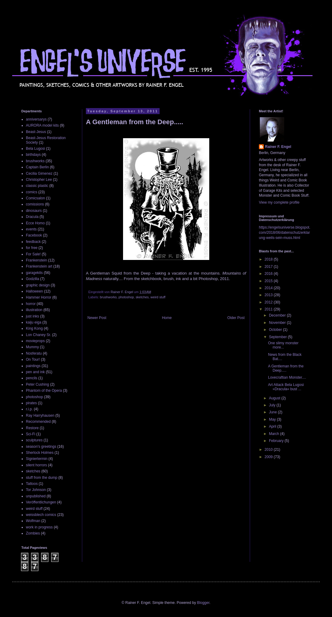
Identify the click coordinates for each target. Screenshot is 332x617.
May (273, 419)
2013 (269, 295)
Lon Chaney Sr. (38, 335)
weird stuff (157, 297)
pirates (31, 403)
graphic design (38, 285)
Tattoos (32, 484)
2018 (269, 259)
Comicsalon (35, 198)
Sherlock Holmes (40, 452)
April (273, 426)
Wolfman (33, 521)
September (278, 337)
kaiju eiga (33, 322)
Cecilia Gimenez (39, 173)
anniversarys (36, 119)
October (276, 330)
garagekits (34, 273)
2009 (269, 457)
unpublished (36, 496)
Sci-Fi (30, 434)
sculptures (34, 440)
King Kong (34, 328)
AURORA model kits (42, 125)
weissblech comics (41, 515)
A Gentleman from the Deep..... (286, 368)
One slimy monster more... (283, 345)
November (278, 323)
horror (31, 304)
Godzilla (32, 279)
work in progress (39, 527)
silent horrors (36, 465)
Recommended (38, 421)
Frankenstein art (39, 266)
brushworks (108, 297)
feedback (33, 242)
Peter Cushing (37, 384)
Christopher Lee (39, 179)
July (273, 405)
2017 (269, 267)
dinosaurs (34, 211)
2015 (269, 281)
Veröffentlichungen (41, 502)
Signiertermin (37, 459)
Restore (32, 428)
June (273, 412)
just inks (32, 316)
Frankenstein (36, 260)
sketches (142, 297)
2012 (269, 302)
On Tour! (33, 359)
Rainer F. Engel (278, 147)
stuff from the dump (41, 477)
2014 (269, 288)
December (278, 315)
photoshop (126, 297)
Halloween (34, 291)
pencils (31, 378)
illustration (34, 310)
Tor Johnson (36, 490)
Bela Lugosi (35, 148)
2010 (269, 449)
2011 (269, 309)
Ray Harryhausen (40, 415)
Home (167, 318)
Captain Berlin (37, 167)
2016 (269, 274)
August (275, 398)
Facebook (34, 235)
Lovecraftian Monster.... (287, 377)
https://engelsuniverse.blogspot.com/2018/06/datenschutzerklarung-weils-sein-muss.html (284, 232)
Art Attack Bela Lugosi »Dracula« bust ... (286, 387)
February (276, 441)
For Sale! (33, 254)
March (274, 434)
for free (31, 248)
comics (31, 192)
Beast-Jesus (36, 132)
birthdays (33, 154)
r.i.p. (29, 409)
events (31, 229)
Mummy (32, 347)
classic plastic (37, 186)
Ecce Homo (35, 223)
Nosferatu (34, 353)
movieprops (35, 341)
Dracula (32, 217)
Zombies (33, 533)
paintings (33, 366)
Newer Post (96, 318)
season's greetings (41, 446)
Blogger (203, 603)
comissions (35, 204)
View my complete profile (279, 202)
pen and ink (35, 372)
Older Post (236, 318)
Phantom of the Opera (44, 390)
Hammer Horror (38, 297)
